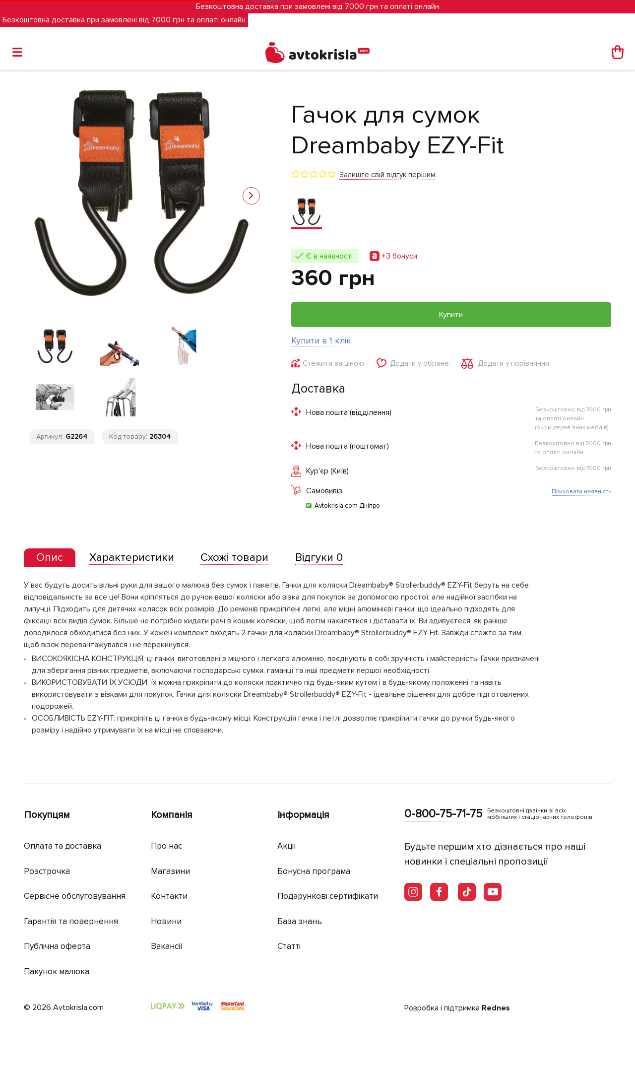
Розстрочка (47, 871)
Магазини (170, 871)
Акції (286, 846)
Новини (166, 921)
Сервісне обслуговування (75, 896)
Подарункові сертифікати (327, 896)
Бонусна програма (313, 871)
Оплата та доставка (62, 846)
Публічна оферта (57, 946)
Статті (289, 946)
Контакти (169, 896)
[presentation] (49, 557)
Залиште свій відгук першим (387, 174)
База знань (299, 921)
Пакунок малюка (56, 971)
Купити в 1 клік (321, 340)
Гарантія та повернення (71, 921)
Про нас (166, 846)
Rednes (496, 1008)
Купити (451, 315)
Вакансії (167, 946)
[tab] (49, 558)
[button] (251, 195)
